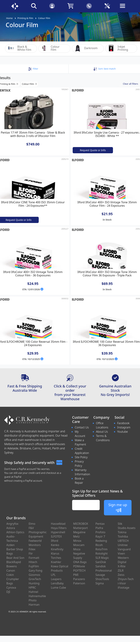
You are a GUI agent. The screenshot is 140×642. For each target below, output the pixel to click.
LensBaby (57, 583)
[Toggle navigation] (125, 8)
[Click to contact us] (89, 6)
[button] (33, 68)
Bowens (11, 566)
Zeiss (121, 575)
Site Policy (81, 457)
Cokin (10, 575)
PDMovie (79, 566)
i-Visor (122, 583)
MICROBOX (80, 524)
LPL (53, 575)
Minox (77, 541)
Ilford (54, 541)
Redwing (101, 541)
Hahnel (33, 592)
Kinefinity (57, 549)
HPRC (32, 587)
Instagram (123, 427)
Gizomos (34, 575)
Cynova (11, 587)
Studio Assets (126, 528)
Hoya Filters (58, 528)
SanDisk (100, 562)
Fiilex (32, 549)
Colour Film (44, 18)
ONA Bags (80, 562)
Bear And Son (15, 558)
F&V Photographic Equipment (37, 532)
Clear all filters (130, 83)
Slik (120, 524)
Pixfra (99, 528)
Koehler (56, 562)
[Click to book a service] (107, 6)
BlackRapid (13, 562)
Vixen (121, 553)
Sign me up (117, 507)
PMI (75, 575)
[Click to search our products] (34, 6)
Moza (76, 549)
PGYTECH (79, 570)
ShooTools (102, 579)
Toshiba (123, 536)
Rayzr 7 (100, 536)
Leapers (56, 579)
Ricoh (99, 545)
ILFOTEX (56, 536)
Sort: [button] (105, 68)
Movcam (78, 545)
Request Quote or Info (93, 150)
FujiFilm (34, 566)
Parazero (79, 579)
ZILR (121, 570)
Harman (34, 605)
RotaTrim (101, 549)
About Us (102, 431)
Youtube (122, 431)
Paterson (79, 583)
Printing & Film (25, 18)
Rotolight (101, 553)
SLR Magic (102, 558)
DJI (8, 592)
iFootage (123, 587)
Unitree (123, 545)
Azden (10, 545)
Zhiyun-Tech (126, 579)
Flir (31, 553)
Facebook (123, 423)
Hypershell (58, 532)
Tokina (122, 532)
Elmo (32, 524)
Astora (10, 528)
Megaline (79, 532)
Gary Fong (35, 570)
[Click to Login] (52, 6)
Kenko (55, 545)
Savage (100, 575)
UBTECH (123, 541)
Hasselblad (58, 524)
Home (9, 18)
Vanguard (124, 549)
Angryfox (12, 524)
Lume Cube (58, 587)
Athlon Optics (15, 532)
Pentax (100, 524)
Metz (76, 536)
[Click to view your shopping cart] (70, 6)
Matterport (80, 528)
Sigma (99, 583)
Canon (10, 570)
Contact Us (82, 427)
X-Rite (121, 566)
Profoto (100, 532)
